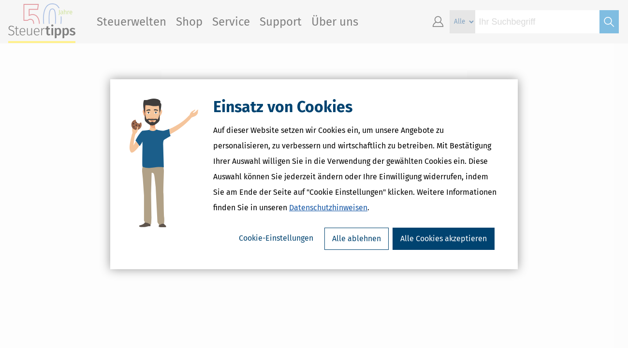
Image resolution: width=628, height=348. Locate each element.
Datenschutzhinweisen (328, 207)
